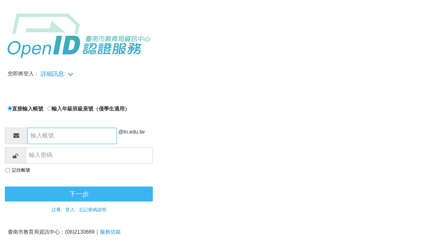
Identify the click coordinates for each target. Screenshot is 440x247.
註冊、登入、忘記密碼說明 (79, 209)
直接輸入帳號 (29, 108)
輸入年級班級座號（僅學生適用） (91, 108)
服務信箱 (110, 232)
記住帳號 (21, 170)
